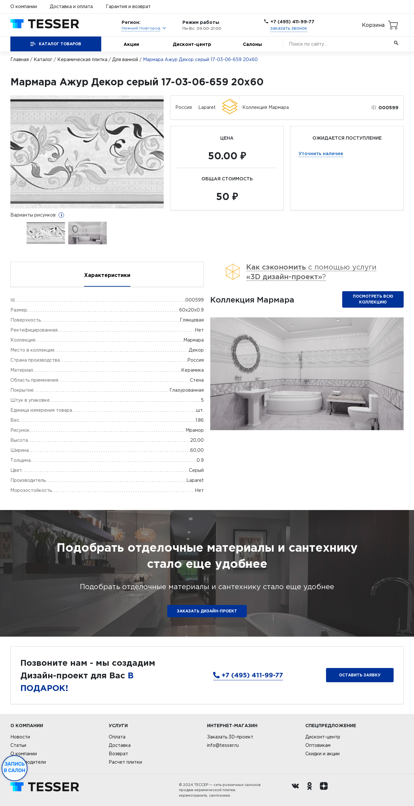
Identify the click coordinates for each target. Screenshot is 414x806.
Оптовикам (318, 745)
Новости (20, 736)
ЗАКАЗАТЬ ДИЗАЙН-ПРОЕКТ (207, 611)
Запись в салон (15, 767)
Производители (28, 762)
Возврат (118, 753)
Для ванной (125, 59)
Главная (19, 59)
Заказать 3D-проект (230, 736)
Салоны (252, 44)
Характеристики (107, 275)
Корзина (373, 25)
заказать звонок (288, 28)
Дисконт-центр (192, 44)
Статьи (18, 745)
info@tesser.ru (223, 745)
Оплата (117, 736)
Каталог (43, 59)
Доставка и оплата (71, 6)
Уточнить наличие (321, 153)
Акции (131, 44)
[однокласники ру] (311, 790)
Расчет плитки (125, 762)
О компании (23, 6)
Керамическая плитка (82, 59)
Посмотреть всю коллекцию (373, 299)
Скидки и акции (322, 753)
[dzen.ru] (325, 790)
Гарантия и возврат (128, 6)
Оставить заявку (360, 675)
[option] (87, 151)
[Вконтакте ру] (296, 790)
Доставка (120, 745)
